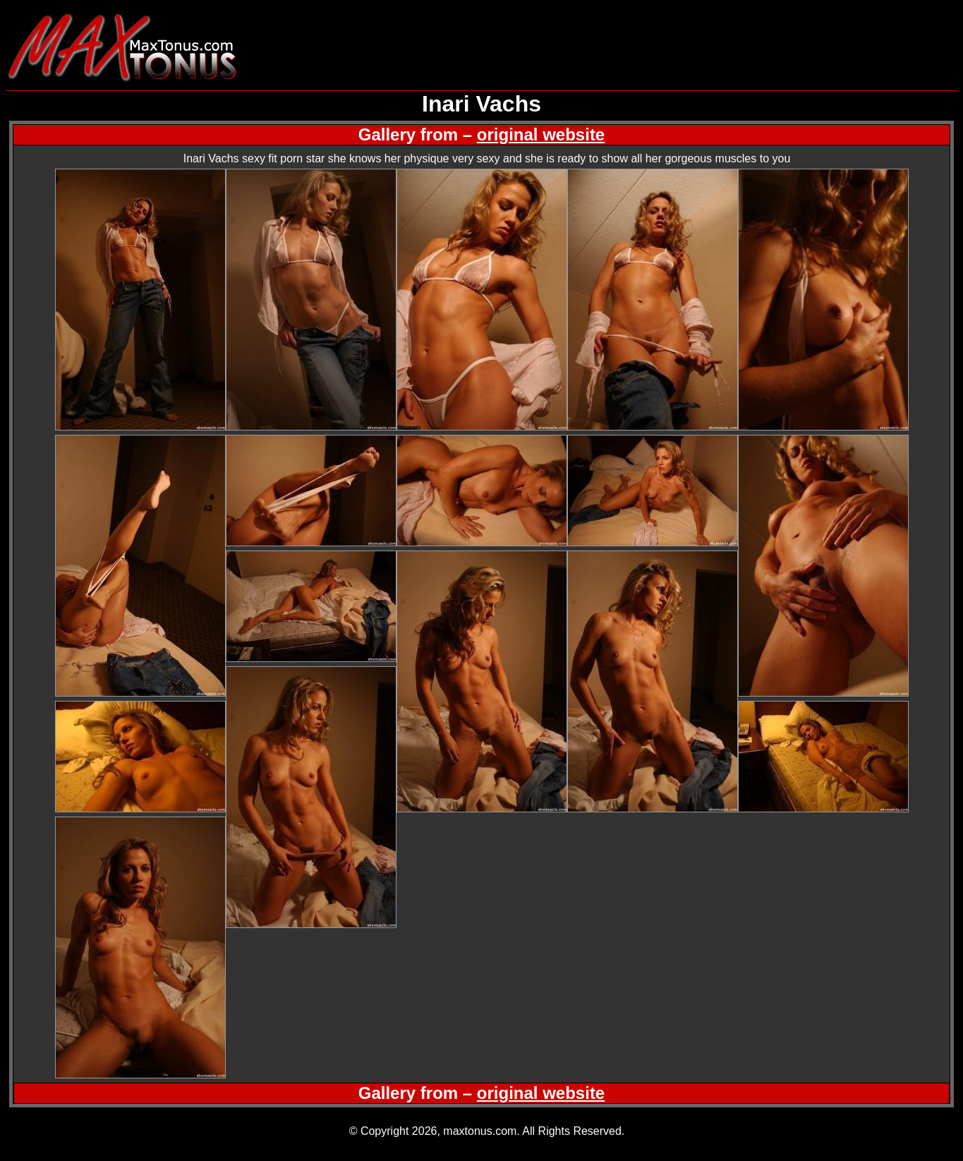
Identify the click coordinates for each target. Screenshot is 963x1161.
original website (541, 134)
